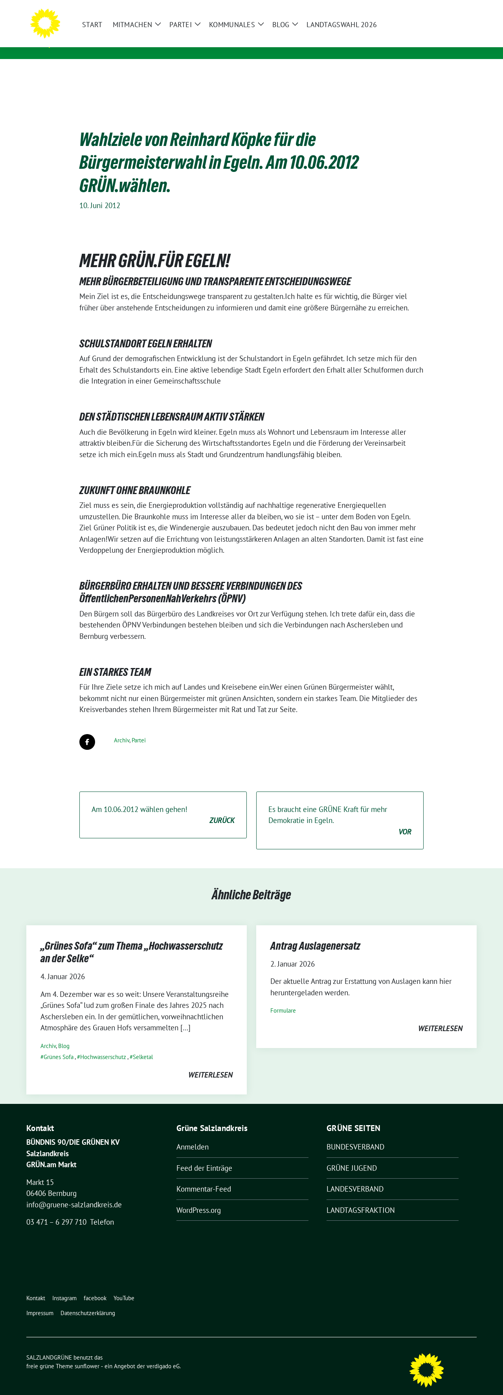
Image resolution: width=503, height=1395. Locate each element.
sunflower (87, 1354)
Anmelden (192, 1134)
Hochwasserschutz (103, 1044)
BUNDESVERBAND (355, 1134)
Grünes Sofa (58, 1044)
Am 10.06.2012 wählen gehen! (163, 803)
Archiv (121, 728)
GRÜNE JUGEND (352, 1156)
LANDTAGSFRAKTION (361, 1198)
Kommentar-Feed (203, 1176)
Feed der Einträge (204, 1156)
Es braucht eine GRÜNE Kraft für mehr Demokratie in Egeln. (339, 808)
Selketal (143, 1044)
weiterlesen (210, 1062)
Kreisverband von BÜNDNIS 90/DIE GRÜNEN (141, 43)
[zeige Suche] (462, 7)
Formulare (283, 998)
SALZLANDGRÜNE (100, 32)
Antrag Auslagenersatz (315, 933)
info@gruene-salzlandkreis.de (74, 1192)
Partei (139, 728)
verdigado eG (163, 1354)
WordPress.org (198, 1198)
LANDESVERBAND (355, 1176)
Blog (64, 1033)
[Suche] (451, 7)
